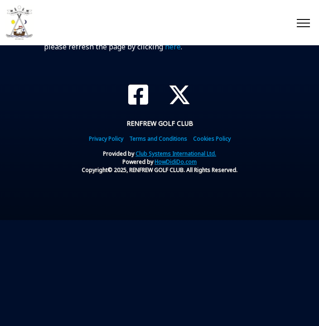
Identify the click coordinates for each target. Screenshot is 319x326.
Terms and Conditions (158, 139)
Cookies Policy (212, 139)
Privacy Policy (106, 139)
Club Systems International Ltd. (175, 154)
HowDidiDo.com (176, 162)
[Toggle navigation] (302, 22)
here (173, 47)
